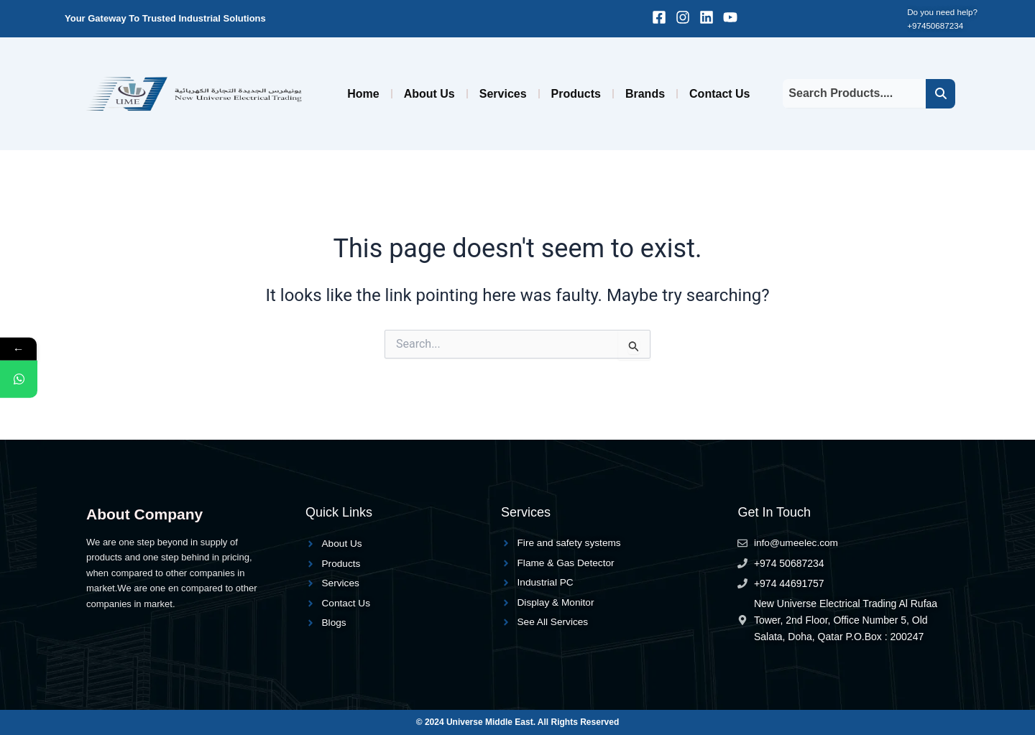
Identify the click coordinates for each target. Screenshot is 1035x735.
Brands (645, 94)
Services (503, 94)
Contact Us (719, 94)
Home (363, 94)
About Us (429, 94)
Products (576, 94)
